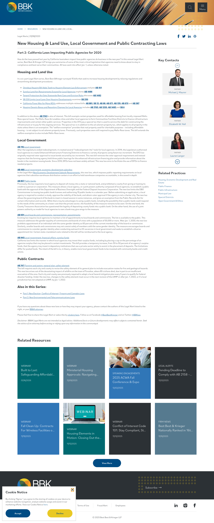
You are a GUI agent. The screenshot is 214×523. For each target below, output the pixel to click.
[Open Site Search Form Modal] (190, 7)
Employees (120, 505)
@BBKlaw (136, 314)
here (46, 504)
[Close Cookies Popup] (72, 490)
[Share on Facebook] (178, 36)
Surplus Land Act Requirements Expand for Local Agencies (49, 91)
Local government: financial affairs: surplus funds (43, 237)
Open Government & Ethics (170, 200)
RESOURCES (33, 29)
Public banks (26, 181)
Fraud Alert (102, 505)
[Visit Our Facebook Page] (195, 505)
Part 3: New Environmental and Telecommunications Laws (49, 297)
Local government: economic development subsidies (44, 169)
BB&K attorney (36, 309)
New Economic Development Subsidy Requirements (56, 172)
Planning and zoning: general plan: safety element (43, 265)
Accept (18, 513)
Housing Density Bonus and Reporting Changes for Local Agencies (52, 107)
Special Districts (166, 197)
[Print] (195, 36)
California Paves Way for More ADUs (39, 103)
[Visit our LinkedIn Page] (176, 505)
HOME (20, 29)
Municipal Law (164, 193)
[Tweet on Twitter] (184, 36)
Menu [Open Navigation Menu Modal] (202, 9)
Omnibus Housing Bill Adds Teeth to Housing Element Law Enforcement (55, 87)
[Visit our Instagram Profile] (185, 505)
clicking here (73, 314)
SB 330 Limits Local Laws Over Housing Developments (47, 99)
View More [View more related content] (107, 463)
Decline (59, 513)
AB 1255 (103, 107)
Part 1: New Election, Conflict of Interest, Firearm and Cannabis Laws (53, 293)
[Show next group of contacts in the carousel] (177, 161)
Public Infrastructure (167, 189)
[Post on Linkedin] (189, 36)
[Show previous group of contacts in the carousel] (177, 65)
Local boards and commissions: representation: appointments (48, 214)
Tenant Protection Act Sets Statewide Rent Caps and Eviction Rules (53, 95)
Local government (28, 146)
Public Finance (165, 186)
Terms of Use (83, 505)
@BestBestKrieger (109, 314)
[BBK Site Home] (19, 7)
